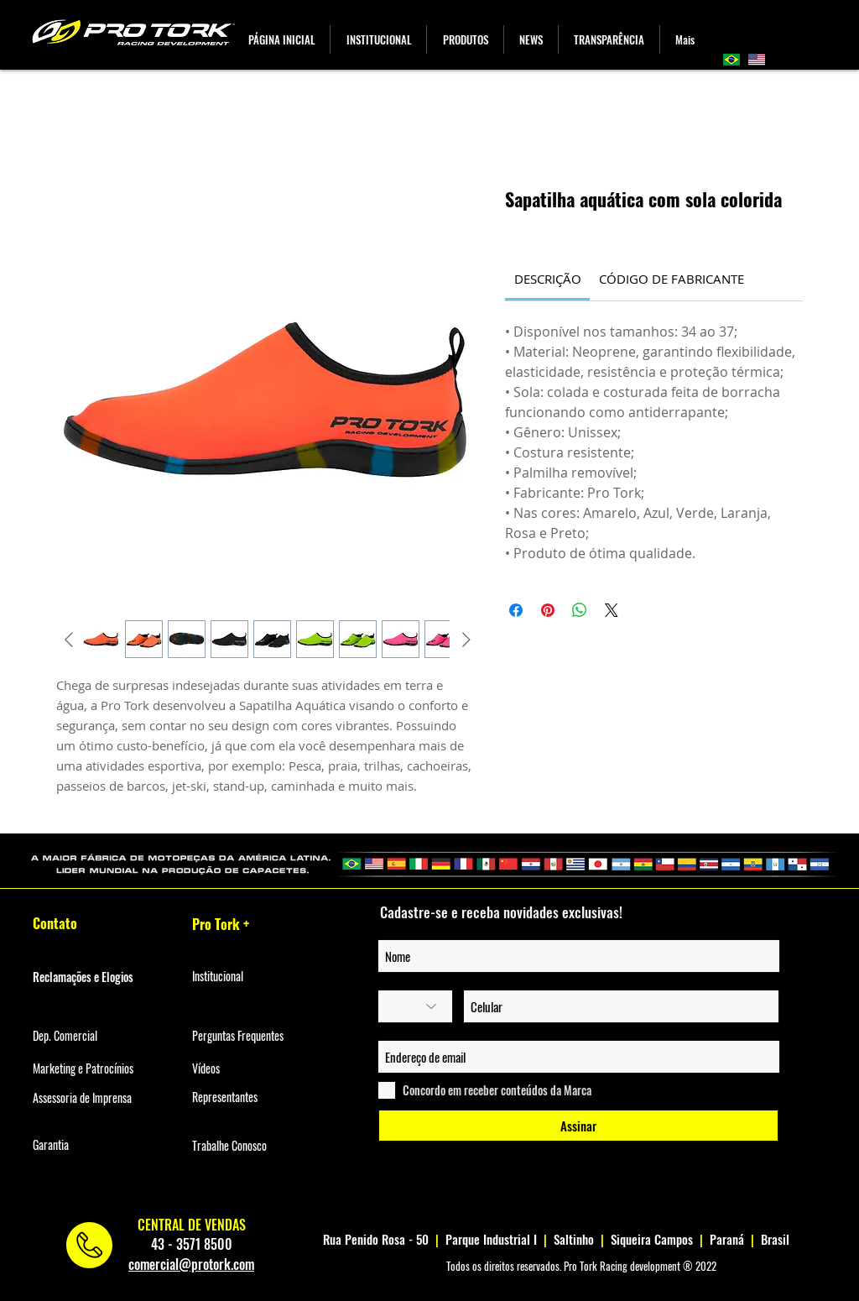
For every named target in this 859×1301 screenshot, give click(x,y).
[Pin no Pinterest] (548, 610)
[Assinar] (578, 1125)
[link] (547, 278)
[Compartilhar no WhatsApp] (580, 610)
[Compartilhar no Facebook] (516, 610)
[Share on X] (611, 610)
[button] (465, 39)
